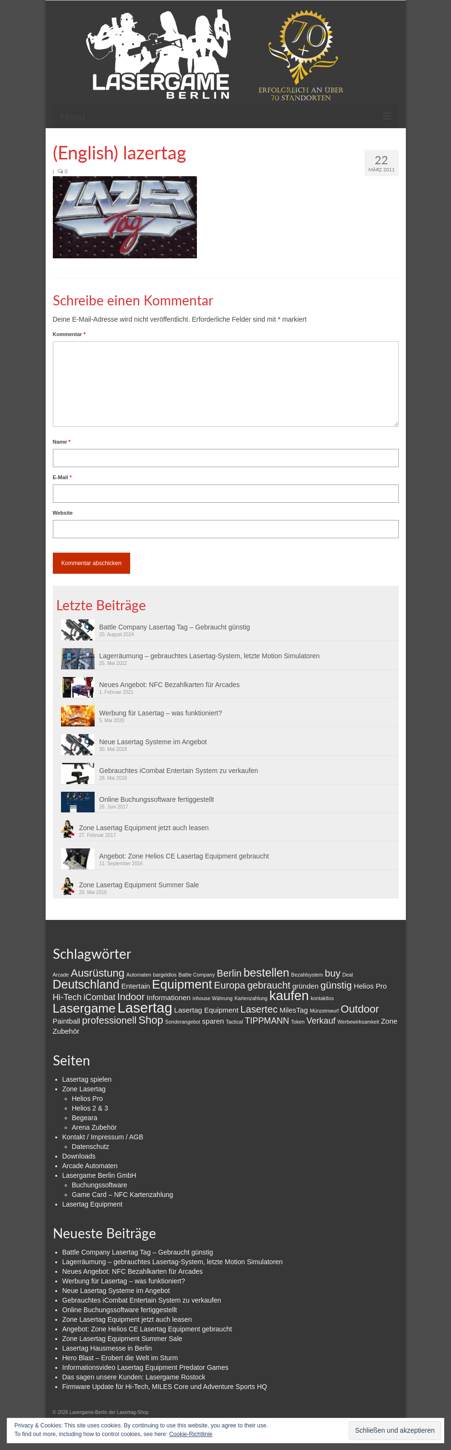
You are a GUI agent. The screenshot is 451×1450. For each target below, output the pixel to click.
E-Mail (62, 477)
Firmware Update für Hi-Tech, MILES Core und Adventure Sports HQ (164, 1386)
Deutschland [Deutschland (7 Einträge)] (86, 984)
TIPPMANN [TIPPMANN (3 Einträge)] (267, 1021)
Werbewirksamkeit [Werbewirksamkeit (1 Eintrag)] (358, 1022)
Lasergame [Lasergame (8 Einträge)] (84, 1008)
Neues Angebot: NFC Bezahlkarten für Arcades (169, 685)
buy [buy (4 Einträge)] (333, 973)
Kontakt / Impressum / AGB (103, 1137)
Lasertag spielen (87, 1079)
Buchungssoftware (99, 1185)
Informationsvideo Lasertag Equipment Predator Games (145, 1367)
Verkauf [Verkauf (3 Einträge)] (320, 1021)
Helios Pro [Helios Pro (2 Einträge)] (370, 986)
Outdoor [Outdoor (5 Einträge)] (360, 1009)
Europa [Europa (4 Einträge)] (229, 985)
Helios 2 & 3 (90, 1108)
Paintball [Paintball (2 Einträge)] (66, 1021)
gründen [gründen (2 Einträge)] (305, 986)
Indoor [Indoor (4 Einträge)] (131, 996)
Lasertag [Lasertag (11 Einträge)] (145, 1007)
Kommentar (69, 334)
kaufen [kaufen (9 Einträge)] (289, 995)
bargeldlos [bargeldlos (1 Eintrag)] (165, 975)
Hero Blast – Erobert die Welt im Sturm (120, 1358)
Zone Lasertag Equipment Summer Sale (139, 885)
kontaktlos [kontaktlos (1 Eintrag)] (322, 998)
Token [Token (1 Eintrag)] (298, 1022)
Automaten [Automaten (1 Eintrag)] (138, 975)
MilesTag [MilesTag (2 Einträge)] (294, 1010)
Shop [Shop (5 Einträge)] (150, 1020)
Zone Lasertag (84, 1089)
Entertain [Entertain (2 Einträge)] (135, 986)
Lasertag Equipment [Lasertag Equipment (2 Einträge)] (206, 1010)
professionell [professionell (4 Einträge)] (109, 1020)
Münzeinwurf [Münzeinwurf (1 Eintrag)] (324, 1011)
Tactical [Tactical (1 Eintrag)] (234, 1022)
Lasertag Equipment (92, 1204)
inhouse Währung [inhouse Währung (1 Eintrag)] (213, 998)
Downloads (79, 1156)
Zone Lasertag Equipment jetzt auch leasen (144, 828)
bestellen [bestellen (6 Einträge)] (266, 972)
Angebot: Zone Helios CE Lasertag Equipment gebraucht (184, 856)
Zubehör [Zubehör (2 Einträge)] (66, 1031)
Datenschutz (91, 1146)
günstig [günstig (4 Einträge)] (336, 985)
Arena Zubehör (94, 1127)
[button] (125, 217)
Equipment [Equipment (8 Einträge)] (182, 984)
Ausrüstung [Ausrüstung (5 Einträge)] (97, 973)
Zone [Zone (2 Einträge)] (389, 1021)
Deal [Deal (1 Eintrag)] (347, 975)
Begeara (85, 1118)
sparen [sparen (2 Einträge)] (213, 1021)
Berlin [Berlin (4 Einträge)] (229, 973)
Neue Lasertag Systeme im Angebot (153, 742)
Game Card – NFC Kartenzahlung (122, 1194)
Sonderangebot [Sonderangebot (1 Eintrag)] (182, 1022)
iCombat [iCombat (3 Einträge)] (99, 997)
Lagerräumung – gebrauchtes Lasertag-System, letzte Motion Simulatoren (209, 656)
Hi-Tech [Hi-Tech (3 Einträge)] (67, 997)
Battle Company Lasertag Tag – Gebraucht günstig (174, 627)
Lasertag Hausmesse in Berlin (107, 1348)
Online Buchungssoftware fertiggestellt (156, 799)
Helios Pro (87, 1098)
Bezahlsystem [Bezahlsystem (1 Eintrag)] (307, 975)
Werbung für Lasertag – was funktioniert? (160, 713)
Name (62, 442)
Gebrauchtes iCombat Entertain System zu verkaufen (178, 770)
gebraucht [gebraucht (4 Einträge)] (269, 985)
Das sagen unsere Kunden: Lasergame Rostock (134, 1377)
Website (63, 513)
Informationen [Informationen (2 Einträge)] (168, 997)
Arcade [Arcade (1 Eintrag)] (61, 975)
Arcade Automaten (90, 1166)
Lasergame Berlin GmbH (99, 1175)
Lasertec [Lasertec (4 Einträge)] (259, 1009)
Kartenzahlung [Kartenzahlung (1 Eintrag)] (251, 998)
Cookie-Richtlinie (190, 1434)
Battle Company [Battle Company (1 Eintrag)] (197, 975)
